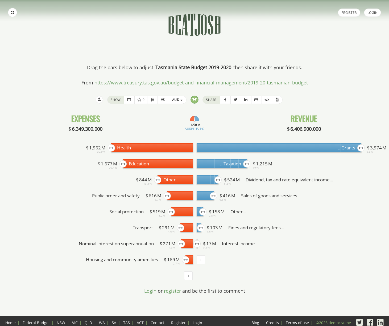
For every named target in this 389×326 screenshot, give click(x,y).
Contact (157, 322)
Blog (255, 322)
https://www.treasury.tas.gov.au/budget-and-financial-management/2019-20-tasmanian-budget (201, 82)
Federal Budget (36, 322)
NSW (61, 322)
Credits (272, 322)
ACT (140, 322)
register (172, 291)
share (211, 99)
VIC (75, 322)
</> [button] (267, 99)
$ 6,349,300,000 (85, 129)
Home (10, 322)
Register (349, 12)
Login (372, 12)
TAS (126, 322)
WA (102, 322)
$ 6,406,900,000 (304, 129)
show (116, 99)
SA (114, 322)
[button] (129, 100)
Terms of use (297, 322)
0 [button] (141, 99)
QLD (88, 322)
